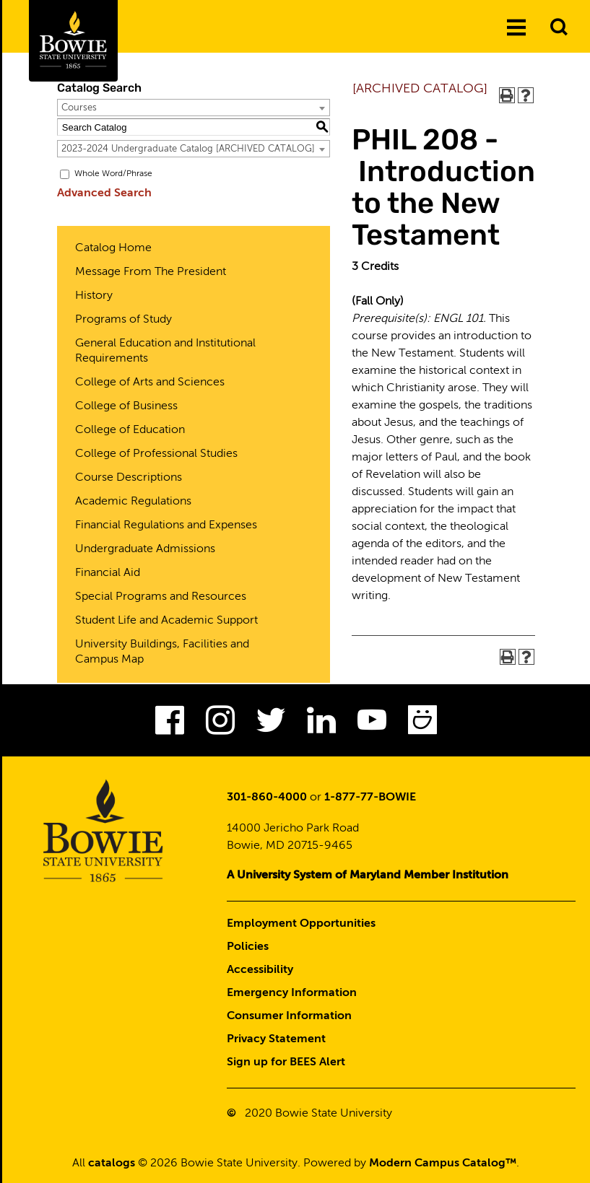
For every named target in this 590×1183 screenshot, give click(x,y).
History (94, 296)
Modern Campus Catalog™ (442, 1163)
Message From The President (150, 272)
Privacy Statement (276, 1039)
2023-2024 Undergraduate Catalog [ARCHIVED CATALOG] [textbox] (188, 149)
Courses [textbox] (79, 108)
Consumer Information (289, 1016)
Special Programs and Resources (160, 597)
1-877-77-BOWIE (370, 797)
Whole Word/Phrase (113, 174)
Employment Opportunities (301, 924)
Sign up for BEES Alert (286, 1062)
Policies (248, 947)
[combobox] (193, 107)
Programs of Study (123, 320)
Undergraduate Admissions (145, 549)
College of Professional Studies (156, 454)
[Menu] (516, 28)
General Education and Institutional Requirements (165, 351)
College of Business (126, 406)
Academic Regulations (133, 501)
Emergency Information (292, 993)
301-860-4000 (267, 797)
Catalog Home (113, 248)
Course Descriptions (128, 478)
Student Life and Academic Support (166, 621)
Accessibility (260, 970)
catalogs (111, 1163)
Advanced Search (104, 193)
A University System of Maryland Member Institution (367, 875)
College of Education (130, 430)
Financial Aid (107, 573)
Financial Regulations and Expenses (166, 525)
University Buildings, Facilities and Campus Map (162, 652)
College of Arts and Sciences (150, 382)
